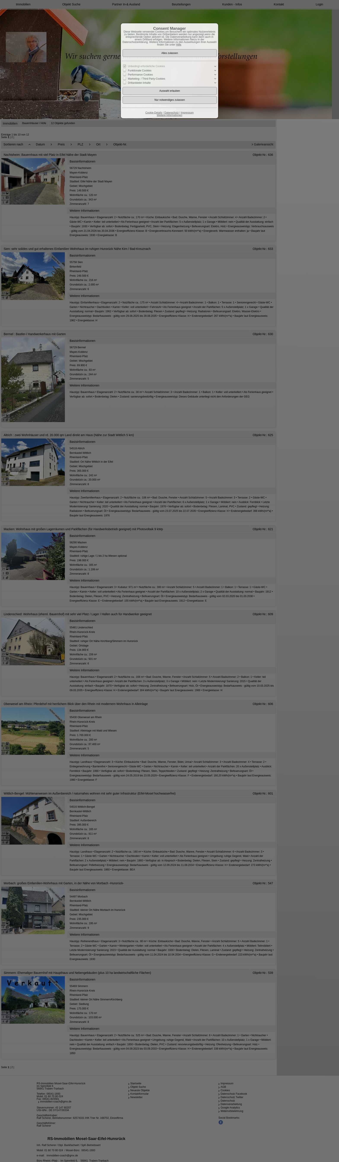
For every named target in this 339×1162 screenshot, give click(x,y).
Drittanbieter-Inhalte (139, 82)
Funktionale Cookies (140, 70)
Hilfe (178, 44)
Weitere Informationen (169, 115)
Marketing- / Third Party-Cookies (146, 78)
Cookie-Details (153, 112)
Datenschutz (171, 112)
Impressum (187, 112)
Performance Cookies (140, 74)
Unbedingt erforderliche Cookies (146, 66)
